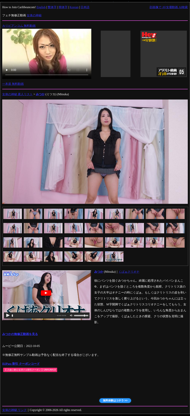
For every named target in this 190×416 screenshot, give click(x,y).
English (41, 7)
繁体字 (52, 7)
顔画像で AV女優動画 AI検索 (169, 7)
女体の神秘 (34, 15)
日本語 (85, 7)
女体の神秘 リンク (14, 410)
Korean (74, 7)
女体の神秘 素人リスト (17, 94)
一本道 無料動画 (13, 83)
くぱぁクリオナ (129, 271)
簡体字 (63, 7)
